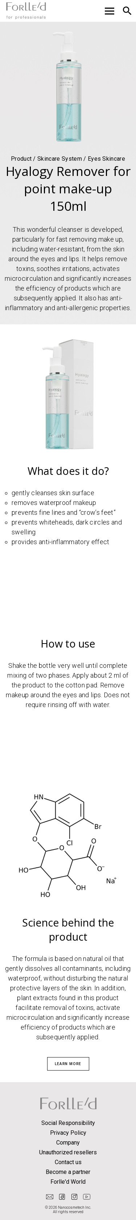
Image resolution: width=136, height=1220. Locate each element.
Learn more (68, 1064)
